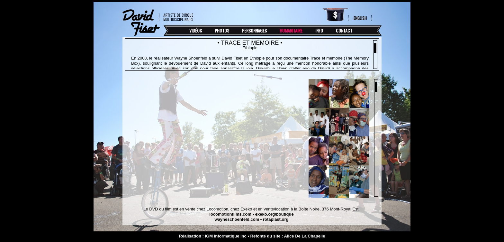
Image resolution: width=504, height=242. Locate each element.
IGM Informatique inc (225, 236)
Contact (344, 30)
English (360, 18)
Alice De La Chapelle (304, 236)
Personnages (254, 30)
